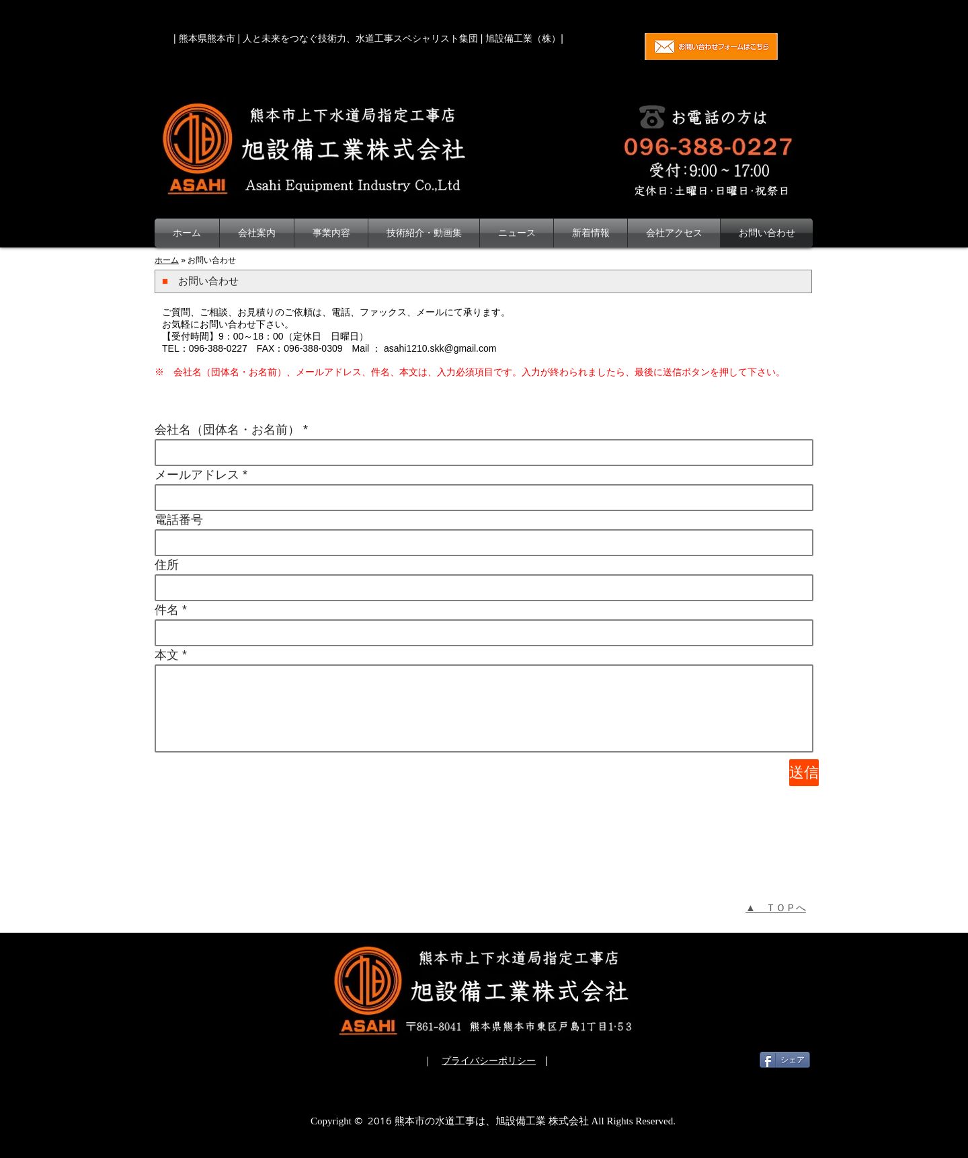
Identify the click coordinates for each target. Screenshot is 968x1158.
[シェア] (785, 1060)
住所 (167, 565)
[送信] (804, 772)
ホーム (167, 260)
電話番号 (179, 520)
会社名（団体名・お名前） (227, 430)
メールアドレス (197, 475)
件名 (167, 610)
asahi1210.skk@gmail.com (440, 348)
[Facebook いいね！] (711, 1060)
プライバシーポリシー (489, 1060)
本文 (167, 655)
